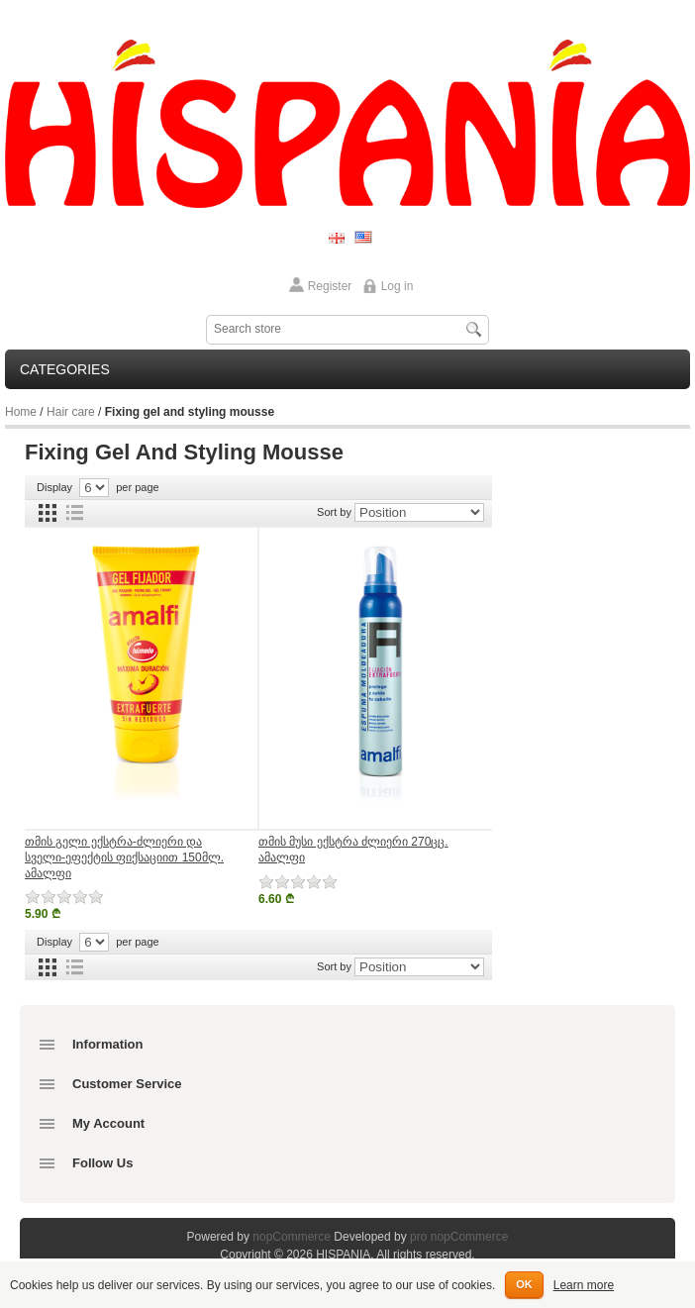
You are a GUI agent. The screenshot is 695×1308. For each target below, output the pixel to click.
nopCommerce (291, 1237)
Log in (397, 286)
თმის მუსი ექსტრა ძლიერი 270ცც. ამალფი (353, 849)
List (74, 513)
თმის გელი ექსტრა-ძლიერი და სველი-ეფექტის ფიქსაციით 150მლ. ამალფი (124, 857)
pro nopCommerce (459, 1237)
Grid (47, 513)
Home (21, 412)
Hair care (71, 412)
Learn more (583, 1285)
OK (524, 1284)
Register (330, 286)
